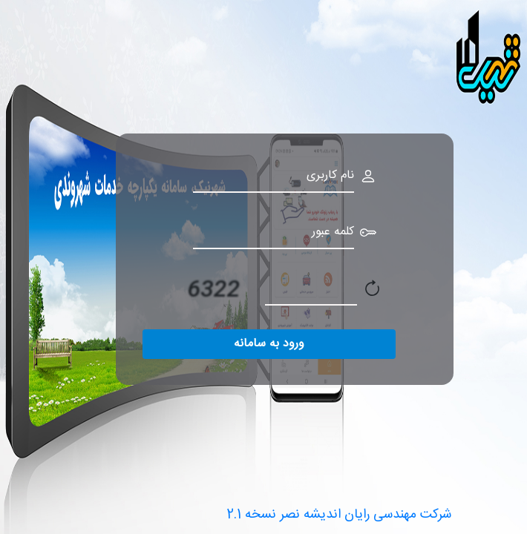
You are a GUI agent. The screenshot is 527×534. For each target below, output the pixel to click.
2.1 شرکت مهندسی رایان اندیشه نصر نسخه (339, 515)
